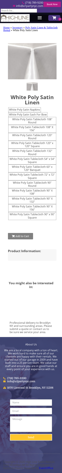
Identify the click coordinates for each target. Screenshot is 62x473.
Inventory (17, 27)
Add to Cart (20, 236)
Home (6, 27)
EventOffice (46, 468)
